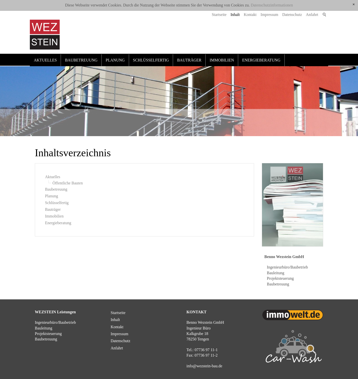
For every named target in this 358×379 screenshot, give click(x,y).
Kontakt (250, 14)
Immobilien (222, 60)
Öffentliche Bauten (67, 183)
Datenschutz (292, 14)
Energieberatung (261, 60)
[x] (354, 4)
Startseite (219, 14)
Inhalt (235, 14)
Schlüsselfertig (151, 60)
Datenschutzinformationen (272, 5)
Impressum (269, 14)
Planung (115, 60)
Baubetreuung (81, 60)
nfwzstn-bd (204, 366)
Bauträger (189, 60)
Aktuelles (45, 60)
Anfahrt (312, 14)
